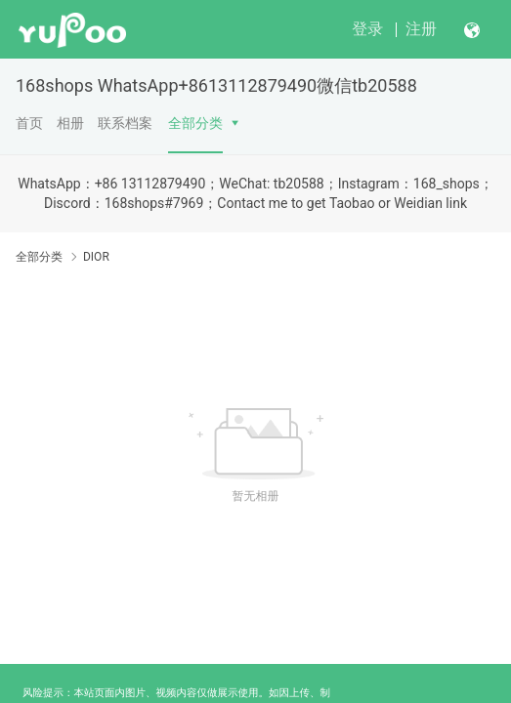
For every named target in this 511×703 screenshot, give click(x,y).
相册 (70, 123)
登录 (367, 29)
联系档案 (125, 123)
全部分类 (195, 123)
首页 (29, 123)
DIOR (96, 257)
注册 (421, 29)
